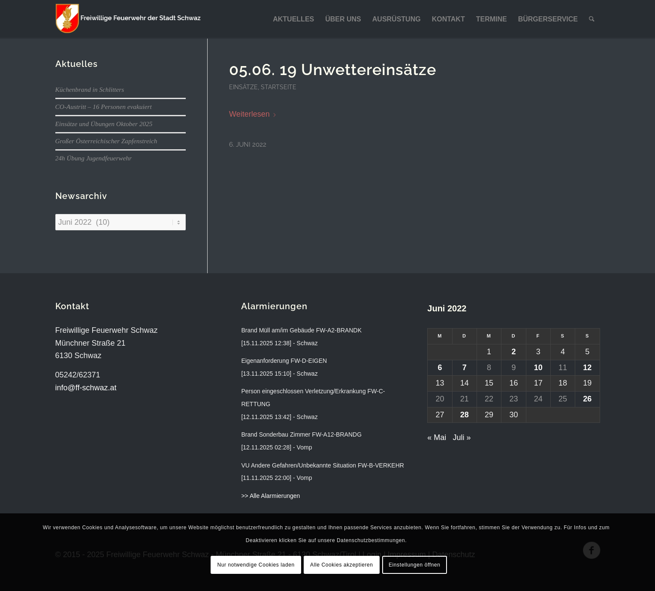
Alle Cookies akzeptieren (341, 565)
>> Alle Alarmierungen (270, 495)
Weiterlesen (253, 114)
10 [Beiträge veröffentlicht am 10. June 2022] (538, 367)
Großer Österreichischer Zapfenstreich (106, 141)
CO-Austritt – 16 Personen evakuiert (103, 106)
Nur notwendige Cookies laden (255, 565)
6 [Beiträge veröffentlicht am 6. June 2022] (440, 367)
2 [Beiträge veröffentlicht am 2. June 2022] (513, 351)
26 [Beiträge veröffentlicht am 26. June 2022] (587, 399)
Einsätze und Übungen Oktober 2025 (104, 123)
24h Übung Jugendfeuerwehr (93, 158)
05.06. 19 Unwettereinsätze (332, 69)
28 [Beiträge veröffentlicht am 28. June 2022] (464, 414)
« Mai (436, 437)
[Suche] (591, 19)
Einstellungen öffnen (415, 565)
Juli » (462, 437)
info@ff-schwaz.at (86, 387)
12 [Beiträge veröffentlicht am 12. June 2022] (587, 367)
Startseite (278, 86)
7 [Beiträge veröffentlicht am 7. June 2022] (464, 367)
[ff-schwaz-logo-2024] (128, 19)
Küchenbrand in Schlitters (89, 89)
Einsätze (243, 86)
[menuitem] (293, 19)
